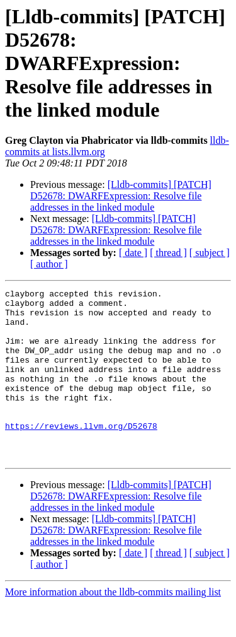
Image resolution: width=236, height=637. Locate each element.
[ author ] (49, 264)
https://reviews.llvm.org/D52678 (81, 454)
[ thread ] (168, 252)
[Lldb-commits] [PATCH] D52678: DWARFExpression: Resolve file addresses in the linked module (120, 196)
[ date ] (133, 252)
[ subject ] (209, 252)
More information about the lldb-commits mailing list (113, 626)
